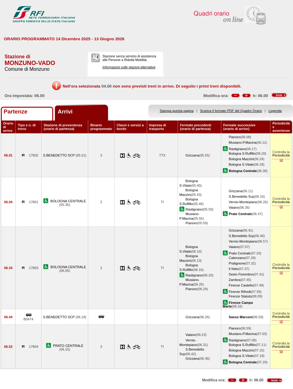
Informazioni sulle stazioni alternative (129, 67)
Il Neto (234, 269)
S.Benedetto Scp (241, 196)
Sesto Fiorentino (241, 274)
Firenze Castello (241, 285)
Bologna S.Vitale (241, 164)
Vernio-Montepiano (243, 202)
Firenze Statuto (240, 296)
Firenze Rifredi (240, 292)
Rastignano (237, 149)
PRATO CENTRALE (68, 346)
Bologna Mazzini (241, 159)
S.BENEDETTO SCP (59, 155)
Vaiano (234, 207)
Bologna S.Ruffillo (242, 153)
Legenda (275, 111)
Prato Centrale (240, 253)
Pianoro (235, 137)
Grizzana (192, 155)
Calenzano (237, 258)
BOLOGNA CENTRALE (68, 201)
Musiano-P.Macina (242, 142)
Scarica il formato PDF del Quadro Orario (231, 111)
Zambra (235, 280)
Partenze (15, 111)
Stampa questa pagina (177, 111)
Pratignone (237, 263)
